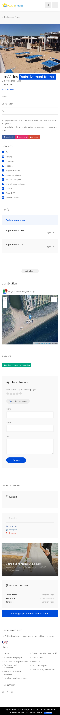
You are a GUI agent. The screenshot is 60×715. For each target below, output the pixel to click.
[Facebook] (7, 691)
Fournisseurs (37, 657)
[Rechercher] (47, 5)
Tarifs (4, 96)
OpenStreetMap (45, 343)
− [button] (5, 302)
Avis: (8, 436)
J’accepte (48, 713)
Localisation (7, 104)
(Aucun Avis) (7, 85)
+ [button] (5, 298)
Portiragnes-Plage (11, 81)
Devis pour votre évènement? (11, 666)
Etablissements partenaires (16, 661)
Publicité (36, 661)
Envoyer (16, 460)
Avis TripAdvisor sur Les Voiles (17, 365)
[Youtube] (12, 691)
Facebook (8, 137)
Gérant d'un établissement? (44, 653)
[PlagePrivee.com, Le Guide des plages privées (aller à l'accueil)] (13, 5)
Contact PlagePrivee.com (43, 669)
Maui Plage (10, 598)
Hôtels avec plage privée (15, 678)
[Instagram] (2, 691)
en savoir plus (36, 713)
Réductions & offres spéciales (13, 672)
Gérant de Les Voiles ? (12, 485)
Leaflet (36, 343)
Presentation (8, 89)
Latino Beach (11, 595)
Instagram (22, 137)
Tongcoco (10, 602)
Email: (9, 422)
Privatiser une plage (13, 657)
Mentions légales (39, 665)
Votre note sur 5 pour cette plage (20, 389)
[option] (30, 48)
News (6, 653)
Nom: (9, 409)
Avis (4, 111)
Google (34, 137)
